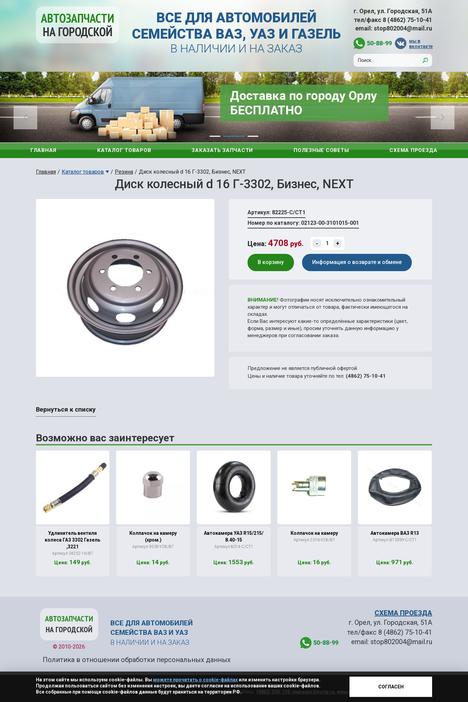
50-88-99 (379, 43)
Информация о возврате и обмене (357, 262)
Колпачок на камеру (314, 533)
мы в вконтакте (420, 43)
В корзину (271, 262)
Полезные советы (321, 150)
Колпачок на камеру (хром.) (153, 536)
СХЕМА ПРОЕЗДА (403, 613)
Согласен (391, 686)
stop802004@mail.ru (403, 28)
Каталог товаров (124, 150)
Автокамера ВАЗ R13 (394, 533)
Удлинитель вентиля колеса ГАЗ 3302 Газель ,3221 (72, 539)
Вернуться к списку (65, 409)
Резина (124, 172)
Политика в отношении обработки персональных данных (137, 660)
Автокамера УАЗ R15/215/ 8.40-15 (233, 536)
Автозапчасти (77, 25)
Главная (43, 150)
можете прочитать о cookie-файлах (195, 679)
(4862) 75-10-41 (366, 376)
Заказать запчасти (222, 150)
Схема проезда (413, 150)
